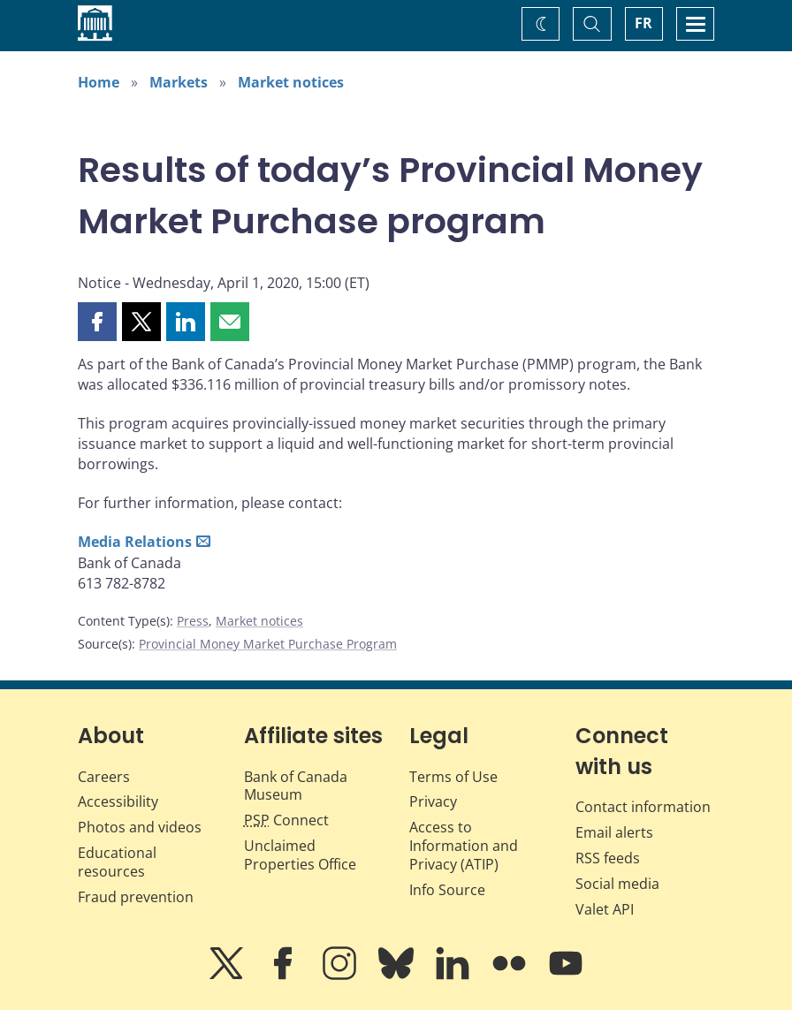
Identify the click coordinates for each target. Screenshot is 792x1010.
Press (193, 620)
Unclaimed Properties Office (300, 855)
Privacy (433, 801)
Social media (617, 883)
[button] (97, 321)
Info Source (447, 890)
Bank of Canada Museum (295, 786)
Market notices (291, 82)
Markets (178, 82)
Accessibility (118, 801)
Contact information (643, 806)
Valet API (604, 909)
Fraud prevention (136, 897)
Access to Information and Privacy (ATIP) (463, 845)
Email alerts (614, 832)
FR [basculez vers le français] (643, 23)
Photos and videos (140, 827)
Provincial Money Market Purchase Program (268, 643)
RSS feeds (607, 858)
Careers (104, 776)
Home (98, 82)
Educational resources (117, 862)
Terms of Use (453, 776)
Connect (286, 820)
